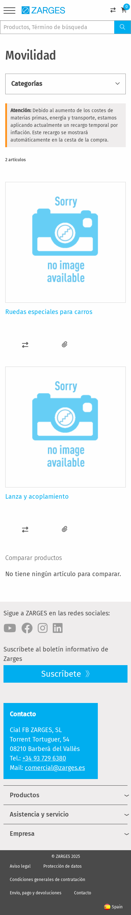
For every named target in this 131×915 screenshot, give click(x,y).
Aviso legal (20, 866)
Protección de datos (62, 866)
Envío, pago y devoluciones (35, 892)
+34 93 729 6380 (44, 758)
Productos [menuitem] (24, 795)
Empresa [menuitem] (22, 834)
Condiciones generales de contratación (47, 879)
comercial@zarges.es (55, 768)
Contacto (82, 892)
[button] (25, 345)
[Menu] (9, 12)
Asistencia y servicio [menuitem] (39, 814)
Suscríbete (62, 674)
